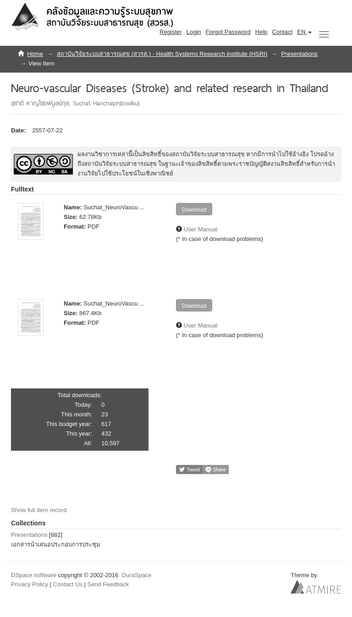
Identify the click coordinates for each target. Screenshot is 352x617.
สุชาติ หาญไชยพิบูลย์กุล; (42, 103)
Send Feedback (108, 584)
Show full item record (38, 510)
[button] (304, 32)
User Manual (201, 229)
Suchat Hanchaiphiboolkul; (106, 103)
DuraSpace (137, 575)
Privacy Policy (29, 584)
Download (194, 210)
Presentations (299, 53)
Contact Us (67, 584)
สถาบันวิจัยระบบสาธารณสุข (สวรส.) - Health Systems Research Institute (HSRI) (162, 53)
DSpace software (33, 575)
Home (35, 53)
